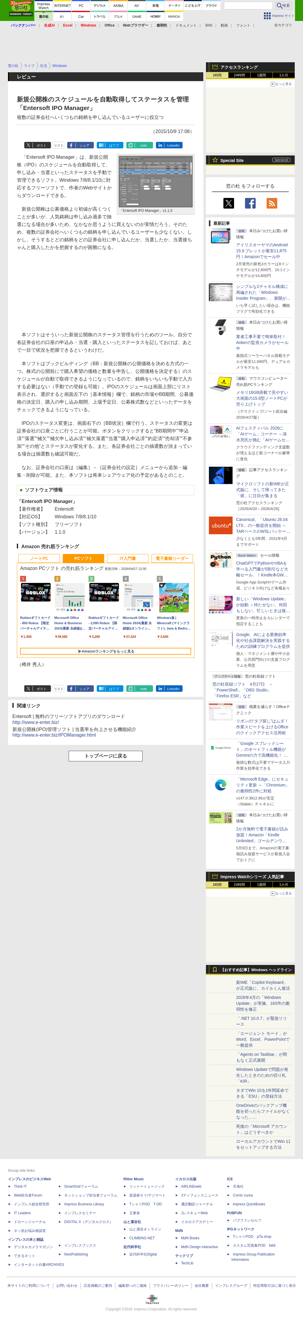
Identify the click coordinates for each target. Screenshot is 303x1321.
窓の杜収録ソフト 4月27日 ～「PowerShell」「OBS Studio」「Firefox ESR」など (242, 690)
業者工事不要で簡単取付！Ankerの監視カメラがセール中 (262, 342)
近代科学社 (132, 1247)
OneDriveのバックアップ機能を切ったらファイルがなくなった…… (263, 1111)
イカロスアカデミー (197, 1222)
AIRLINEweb (191, 1186)
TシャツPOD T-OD (145, 1204)
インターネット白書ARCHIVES (39, 1265)
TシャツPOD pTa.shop (252, 1237)
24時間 (239, 75)
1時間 (217, 75)
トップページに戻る (105, 755)
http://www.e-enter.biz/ (35, 722)
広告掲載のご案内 (98, 1286)
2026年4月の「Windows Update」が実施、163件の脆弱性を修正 (263, 1003)
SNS (208, 25)
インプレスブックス (80, 1245)
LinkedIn (173, 145)
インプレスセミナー (80, 1213)
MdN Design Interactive (199, 1247)
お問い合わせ (67, 1286)
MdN (179, 1231)
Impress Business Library (84, 1204)
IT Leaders (22, 1213)
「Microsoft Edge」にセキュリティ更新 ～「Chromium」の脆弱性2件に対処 (262, 785)
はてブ (114, 145)
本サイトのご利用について (28, 1286)
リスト (59, 145)
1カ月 (284, 75)
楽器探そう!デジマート (147, 1195)
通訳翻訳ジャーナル (197, 1204)
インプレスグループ (231, 1286)
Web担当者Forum (28, 1195)
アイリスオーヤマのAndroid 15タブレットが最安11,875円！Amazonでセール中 (262, 250)
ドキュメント (186, 25)
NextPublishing (76, 1254)
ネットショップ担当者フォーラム (90, 1195)
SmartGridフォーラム (81, 1186)
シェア (84, 145)
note (144, 145)
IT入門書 (128, 558)
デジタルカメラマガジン (33, 1247)
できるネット (24, 1256)
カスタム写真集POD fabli (254, 1245)
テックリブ (184, 1256)
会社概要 (202, 1286)
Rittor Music (133, 1179)
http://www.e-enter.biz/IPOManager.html (54, 734)
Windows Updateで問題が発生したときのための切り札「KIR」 (262, 1075)
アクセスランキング (239, 67)
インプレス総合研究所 (31, 1204)
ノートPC (39, 558)
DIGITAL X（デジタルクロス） (88, 1222)
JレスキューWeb (194, 1213)
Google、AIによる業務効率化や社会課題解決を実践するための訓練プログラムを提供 (263, 640)
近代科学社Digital (143, 1254)
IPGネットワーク (240, 1229)
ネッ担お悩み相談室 (30, 1231)
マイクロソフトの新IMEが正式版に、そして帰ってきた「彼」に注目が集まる (262, 489)
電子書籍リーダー (172, 558)
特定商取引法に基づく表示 (274, 1286)
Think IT (20, 1186)
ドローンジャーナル (30, 1222)
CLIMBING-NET (142, 1238)
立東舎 (134, 1213)
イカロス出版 (185, 1179)
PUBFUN (234, 1213)
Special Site (232, 160)
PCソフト (83, 558)
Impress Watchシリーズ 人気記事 (252, 876)
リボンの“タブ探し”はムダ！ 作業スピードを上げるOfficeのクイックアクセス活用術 (262, 727)
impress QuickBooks (249, 1204)
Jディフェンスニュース (199, 1195)
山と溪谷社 (132, 1222)
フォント (243, 25)
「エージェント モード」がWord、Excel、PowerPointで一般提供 (263, 1039)
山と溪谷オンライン (145, 1229)
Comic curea (243, 1195)
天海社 (238, 1186)
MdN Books (190, 1238)
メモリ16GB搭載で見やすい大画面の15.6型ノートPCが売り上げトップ (262, 398)
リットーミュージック (147, 1186)
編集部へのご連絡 (132, 1286)
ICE (230, 1179)
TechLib (187, 1263)
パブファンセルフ (247, 1220)
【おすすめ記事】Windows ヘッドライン (256, 970)
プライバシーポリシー (170, 1286)
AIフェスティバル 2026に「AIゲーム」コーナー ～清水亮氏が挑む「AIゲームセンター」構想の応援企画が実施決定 (263, 440)
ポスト (41, 145)
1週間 (261, 75)
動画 (224, 25)
